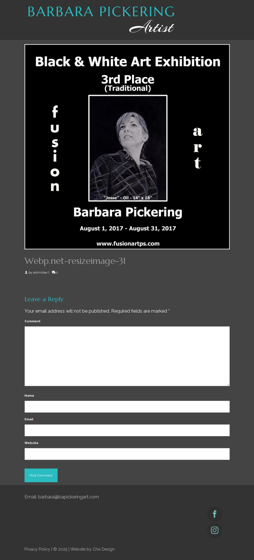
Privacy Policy (37, 549)
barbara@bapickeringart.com (68, 497)
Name (30, 396)
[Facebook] (214, 514)
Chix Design (104, 549)
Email (30, 419)
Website (31, 443)
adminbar (40, 272)
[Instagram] (214, 530)
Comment (33, 321)
